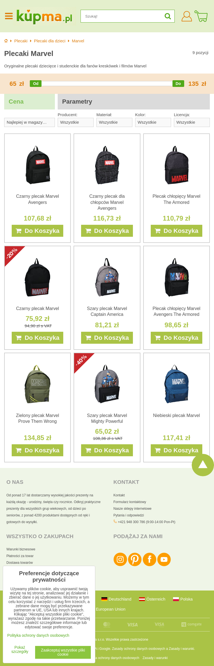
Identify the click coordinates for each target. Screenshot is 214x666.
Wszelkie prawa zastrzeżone (127, 639)
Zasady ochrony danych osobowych (138, 649)
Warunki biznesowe (20, 549)
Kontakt (119, 495)
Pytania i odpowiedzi (128, 515)
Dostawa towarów (19, 563)
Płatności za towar (19, 556)
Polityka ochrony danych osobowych (112, 658)
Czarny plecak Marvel (37, 308)
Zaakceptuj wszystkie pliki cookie (63, 652)
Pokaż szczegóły (19, 649)
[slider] (36, 83)
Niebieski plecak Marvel (176, 415)
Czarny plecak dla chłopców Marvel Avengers (107, 202)
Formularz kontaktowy (129, 502)
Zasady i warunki (181, 649)
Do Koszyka (37, 230)
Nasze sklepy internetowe (132, 509)
